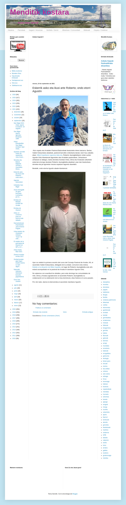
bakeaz (105, 384)
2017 (14, 318)
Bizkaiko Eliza (16, 73)
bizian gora (106, 361)
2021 (14, 109)
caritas (105, 305)
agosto (16, 285)
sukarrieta (106, 412)
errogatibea (107, 353)
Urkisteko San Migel (18, 186)
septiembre (18, 120)
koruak (105, 363)
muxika (105, 409)
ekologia (106, 358)
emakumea (106, 320)
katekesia (106, 292)
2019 (14, 312)
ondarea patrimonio (109, 300)
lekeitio (105, 438)
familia (105, 297)
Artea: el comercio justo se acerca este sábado (18, 216)
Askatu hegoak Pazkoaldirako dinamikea (107, 63)
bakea (105, 333)
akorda (105, 422)
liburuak (105, 335)
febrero (16, 303)
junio (16, 291)
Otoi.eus (14, 83)
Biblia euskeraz (17, 71)
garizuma (106, 356)
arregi (105, 343)
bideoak (105, 325)
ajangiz (105, 402)
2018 (14, 315)
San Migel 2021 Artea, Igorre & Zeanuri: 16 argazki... (19, 125)
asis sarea (106, 374)
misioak (105, 323)
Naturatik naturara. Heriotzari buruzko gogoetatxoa (19, 273)
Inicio (65, 312)
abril (15, 297)
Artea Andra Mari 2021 (18, 250)
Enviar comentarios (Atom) (51, 316)
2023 (14, 103)
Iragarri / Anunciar (36, 30)
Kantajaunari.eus (17, 80)
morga (105, 407)
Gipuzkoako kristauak (16, 77)
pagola (105, 290)
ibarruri (105, 417)
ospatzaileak (107, 389)
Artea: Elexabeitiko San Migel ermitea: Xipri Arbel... (19, 145)
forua (104, 379)
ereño (105, 443)
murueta (105, 394)
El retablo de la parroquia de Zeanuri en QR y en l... (19, 244)
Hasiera (11, 30)
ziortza (105, 366)
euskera (105, 453)
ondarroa (106, 432)
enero (16, 305)
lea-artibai (106, 369)
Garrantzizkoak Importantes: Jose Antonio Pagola (19, 225)
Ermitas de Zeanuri (17, 209)
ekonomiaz (106, 307)
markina (105, 430)
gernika (105, 330)
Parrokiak (21, 30)
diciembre (17, 112)
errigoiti (105, 404)
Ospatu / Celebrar (101, 30)
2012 (14, 333)
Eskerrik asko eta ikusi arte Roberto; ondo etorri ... (19, 174)
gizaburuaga (107, 455)
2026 (14, 94)
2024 (14, 100)
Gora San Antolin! (17, 280)
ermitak (105, 312)
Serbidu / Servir (52, 30)
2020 (14, 309)
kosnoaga (106, 381)
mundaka (106, 346)
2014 (14, 327)
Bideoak (87, 30)
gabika (105, 450)
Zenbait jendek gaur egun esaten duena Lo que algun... (19, 263)
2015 (14, 324)
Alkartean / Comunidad (71, 30)
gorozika (106, 425)
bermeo (105, 341)
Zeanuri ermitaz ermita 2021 (19, 255)
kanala (105, 399)
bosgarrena (107, 328)
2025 (14, 97)
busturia (105, 387)
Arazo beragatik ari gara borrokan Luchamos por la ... (19, 193)
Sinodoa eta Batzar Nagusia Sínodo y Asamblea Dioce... (18, 164)
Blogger (74, 494)
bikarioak (106, 302)
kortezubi (106, 420)
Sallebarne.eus (17, 85)
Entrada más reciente (40, 312)
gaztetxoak (106, 310)
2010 (14, 338)
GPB (104, 435)
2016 (14, 321)
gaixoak (105, 338)
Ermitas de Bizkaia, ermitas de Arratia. (18, 202)
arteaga (105, 376)
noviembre (17, 115)
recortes (105, 284)
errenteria (106, 348)
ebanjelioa (106, 282)
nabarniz (106, 440)
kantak (105, 315)
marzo (16, 300)
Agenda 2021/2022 (18, 181)
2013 (14, 330)
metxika (105, 458)
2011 (14, 335)
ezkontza (106, 397)
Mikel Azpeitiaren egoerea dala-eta (49, 155)
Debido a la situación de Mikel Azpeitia (46, 267)
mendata (106, 392)
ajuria (105, 415)
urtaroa (105, 371)
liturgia (105, 295)
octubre (16, 117)
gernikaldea (107, 318)
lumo (104, 445)
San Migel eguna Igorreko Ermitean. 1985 (18, 135)
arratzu (105, 448)
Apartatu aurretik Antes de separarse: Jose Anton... (19, 154)
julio (15, 288)
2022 (14, 106)
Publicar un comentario (43, 308)
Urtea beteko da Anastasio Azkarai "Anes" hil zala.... (19, 235)
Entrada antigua (87, 312)
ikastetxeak (106, 427)
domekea (106, 287)
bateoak (105, 351)
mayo (16, 294)
